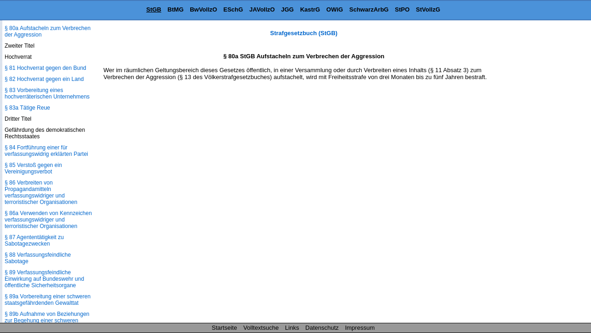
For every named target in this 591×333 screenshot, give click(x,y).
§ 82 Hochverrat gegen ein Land (44, 79)
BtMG (176, 9)
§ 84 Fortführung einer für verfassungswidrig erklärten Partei (46, 150)
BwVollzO (203, 9)
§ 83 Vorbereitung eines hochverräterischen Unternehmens (47, 93)
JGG (287, 9)
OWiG (334, 9)
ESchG (233, 9)
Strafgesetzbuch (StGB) (304, 33)
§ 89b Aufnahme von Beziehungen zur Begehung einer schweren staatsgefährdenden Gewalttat (47, 320)
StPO (402, 9)
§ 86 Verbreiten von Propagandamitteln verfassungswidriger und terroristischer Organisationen (41, 192)
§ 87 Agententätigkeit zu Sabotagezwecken (34, 240)
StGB (154, 9)
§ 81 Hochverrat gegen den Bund (45, 68)
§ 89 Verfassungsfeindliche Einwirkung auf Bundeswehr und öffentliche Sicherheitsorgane (44, 279)
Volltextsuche (261, 327)
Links (292, 327)
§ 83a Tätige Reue (27, 108)
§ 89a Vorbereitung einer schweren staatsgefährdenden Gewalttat (47, 299)
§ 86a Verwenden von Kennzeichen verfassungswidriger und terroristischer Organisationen (48, 219)
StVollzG (428, 9)
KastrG (310, 9)
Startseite (224, 327)
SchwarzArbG (368, 9)
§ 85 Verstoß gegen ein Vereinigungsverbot (33, 168)
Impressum (359, 327)
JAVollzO (262, 9)
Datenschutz (321, 327)
